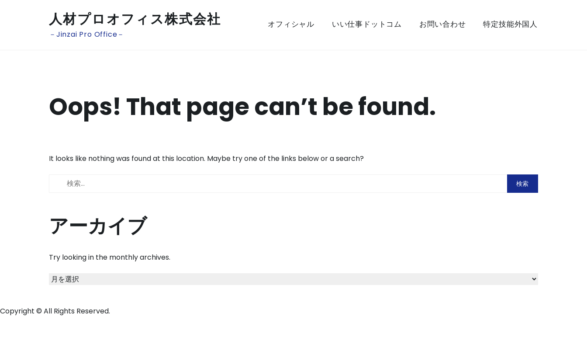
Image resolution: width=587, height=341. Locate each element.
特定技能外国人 (510, 24)
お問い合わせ (442, 24)
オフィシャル (291, 24)
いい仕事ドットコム (367, 24)
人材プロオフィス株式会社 (135, 19)
